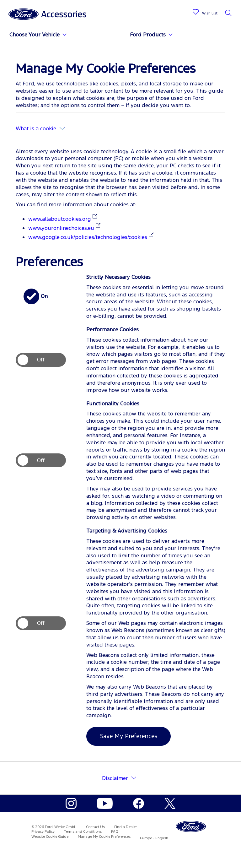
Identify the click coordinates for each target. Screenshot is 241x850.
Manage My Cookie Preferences (104, 836)
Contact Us (95, 827)
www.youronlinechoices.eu (61, 228)
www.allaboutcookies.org (59, 218)
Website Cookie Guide (49, 836)
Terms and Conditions (83, 831)
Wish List (209, 13)
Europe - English (154, 838)
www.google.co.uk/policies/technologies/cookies (87, 237)
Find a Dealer (125, 827)
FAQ (114, 831)
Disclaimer (115, 778)
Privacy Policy (43, 831)
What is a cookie (40, 128)
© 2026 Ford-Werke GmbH (54, 827)
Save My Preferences (128, 736)
